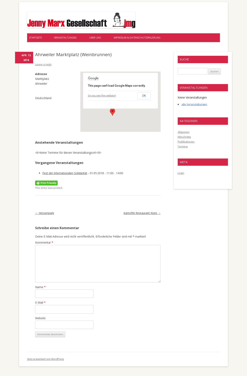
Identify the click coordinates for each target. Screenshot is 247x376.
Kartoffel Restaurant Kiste (142, 213)
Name (40, 287)
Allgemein (184, 132)
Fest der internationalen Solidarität (64, 173)
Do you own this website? (102, 95)
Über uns (95, 37)
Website (40, 318)
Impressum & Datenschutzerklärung (137, 37)
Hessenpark (44, 213)
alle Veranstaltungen (194, 104)
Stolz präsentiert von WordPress (45, 359)
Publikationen (186, 141)
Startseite (35, 37)
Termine (183, 146)
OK (144, 95)
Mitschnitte (184, 137)
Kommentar (44, 242)
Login (181, 173)
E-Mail (40, 302)
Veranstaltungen (65, 37)
